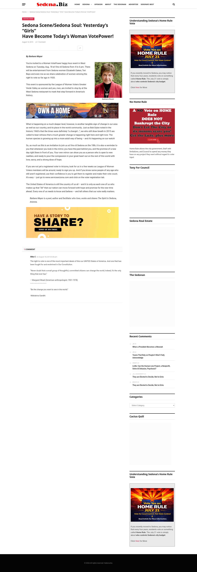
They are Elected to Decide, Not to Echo (148, 377)
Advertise (133, 4)
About (108, 4)
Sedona (86, 4)
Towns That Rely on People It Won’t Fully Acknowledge (148, 356)
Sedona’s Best (147, 4)
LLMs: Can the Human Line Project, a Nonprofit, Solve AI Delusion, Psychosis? (151, 367)
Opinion (98, 4)
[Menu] (23, 4)
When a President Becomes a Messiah (147, 347)
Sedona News (28, 19)
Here (137, 87)
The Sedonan (120, 4)
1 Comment (41, 42)
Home (77, 4)
